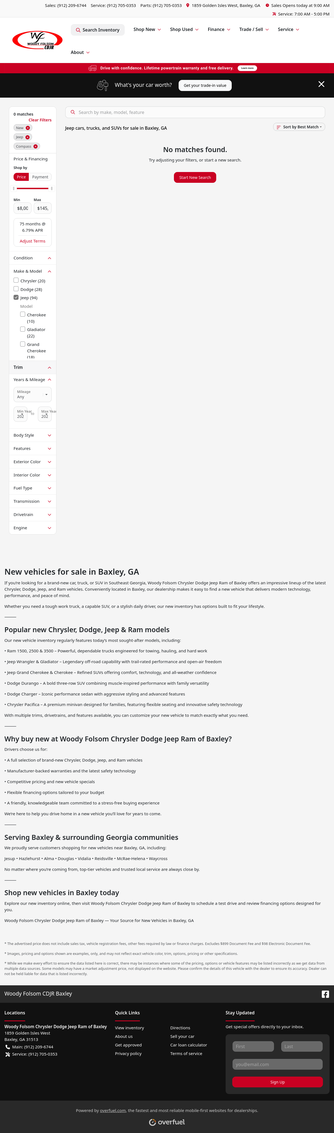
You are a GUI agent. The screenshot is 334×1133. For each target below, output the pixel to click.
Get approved (128, 1045)
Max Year (49, 411)
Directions (180, 1027)
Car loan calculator (188, 1045)
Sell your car (182, 1036)
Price (21, 176)
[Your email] (277, 1064)
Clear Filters (40, 120)
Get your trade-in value (205, 85)
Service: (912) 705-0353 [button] (32, 1054)
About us (124, 1036)
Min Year (24, 411)
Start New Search (195, 177)
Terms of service (186, 1053)
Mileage (24, 391)
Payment (40, 176)
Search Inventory (97, 30)
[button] (223, 5)
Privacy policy (128, 1053)
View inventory (129, 1027)
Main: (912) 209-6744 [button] (29, 1047)
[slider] (13, 188)
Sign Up (277, 1082)
